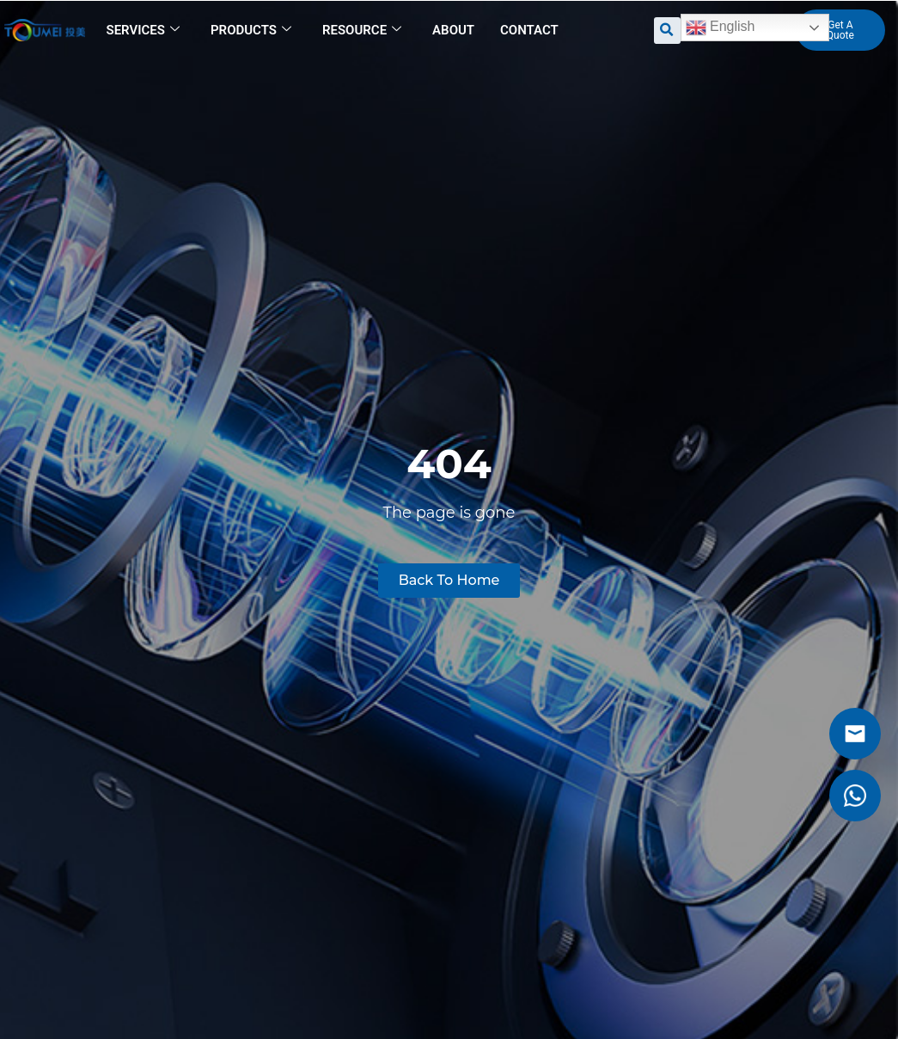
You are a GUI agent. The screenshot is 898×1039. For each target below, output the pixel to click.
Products (251, 30)
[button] (667, 30)
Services (143, 30)
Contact (529, 30)
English (720, 27)
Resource (361, 30)
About (453, 30)
